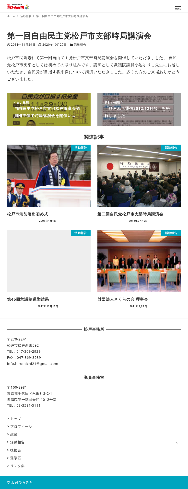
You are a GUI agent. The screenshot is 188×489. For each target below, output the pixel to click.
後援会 (15, 450)
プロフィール (21, 426)
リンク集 (17, 465)
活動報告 (80, 45)
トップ (15, 418)
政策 (14, 434)
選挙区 (15, 458)
